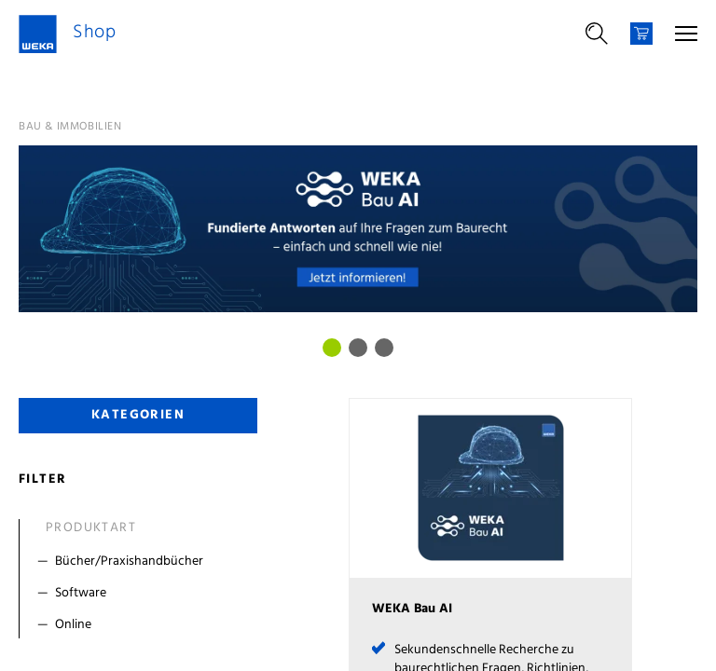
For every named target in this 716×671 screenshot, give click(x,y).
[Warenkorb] (641, 33)
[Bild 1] (358, 347)
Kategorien (138, 415)
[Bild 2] (384, 347)
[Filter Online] (142, 625)
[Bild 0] (332, 347)
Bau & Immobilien (70, 126)
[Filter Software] (142, 594)
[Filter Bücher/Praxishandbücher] (142, 562)
